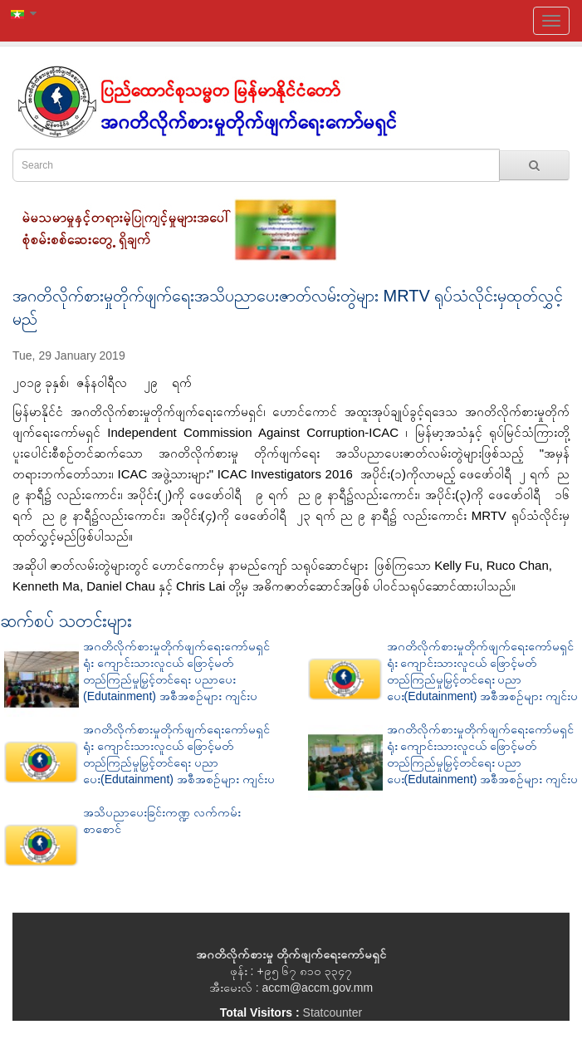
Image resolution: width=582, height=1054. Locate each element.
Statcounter (333, 1012)
